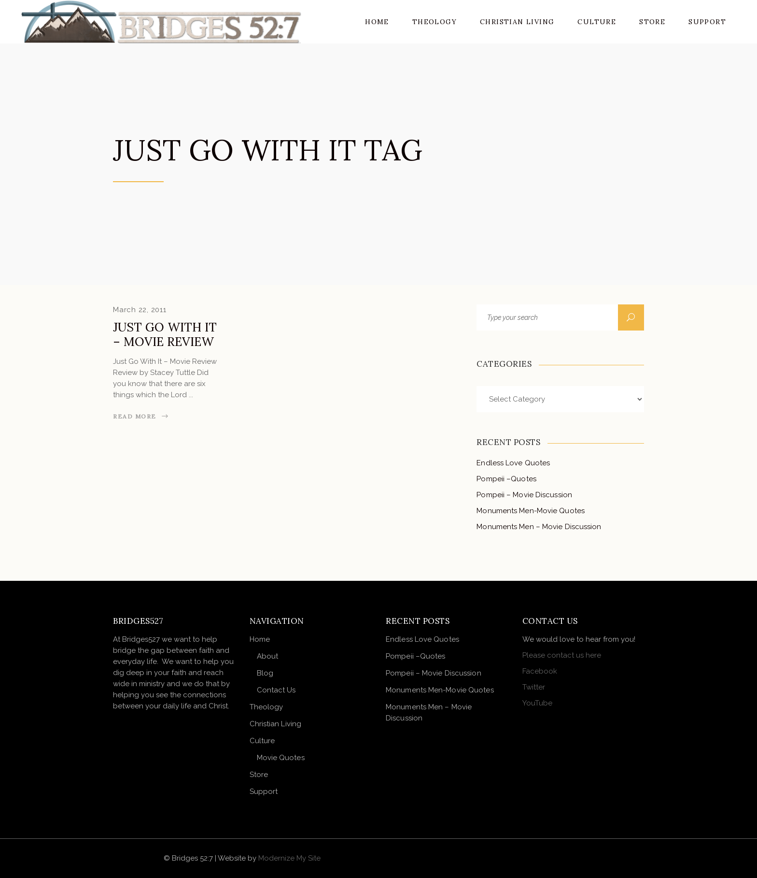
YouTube (537, 703)
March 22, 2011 (140, 309)
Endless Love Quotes (513, 463)
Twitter (533, 687)
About (268, 656)
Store (259, 774)
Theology (266, 707)
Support (264, 791)
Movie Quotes (281, 757)
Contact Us (276, 690)
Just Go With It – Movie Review (165, 334)
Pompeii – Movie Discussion (524, 494)
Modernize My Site (289, 858)
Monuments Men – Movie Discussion (539, 526)
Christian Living (276, 724)
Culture (262, 740)
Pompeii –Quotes (506, 479)
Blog (265, 673)
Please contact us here (561, 655)
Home (260, 639)
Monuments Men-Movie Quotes (531, 510)
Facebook (539, 671)
